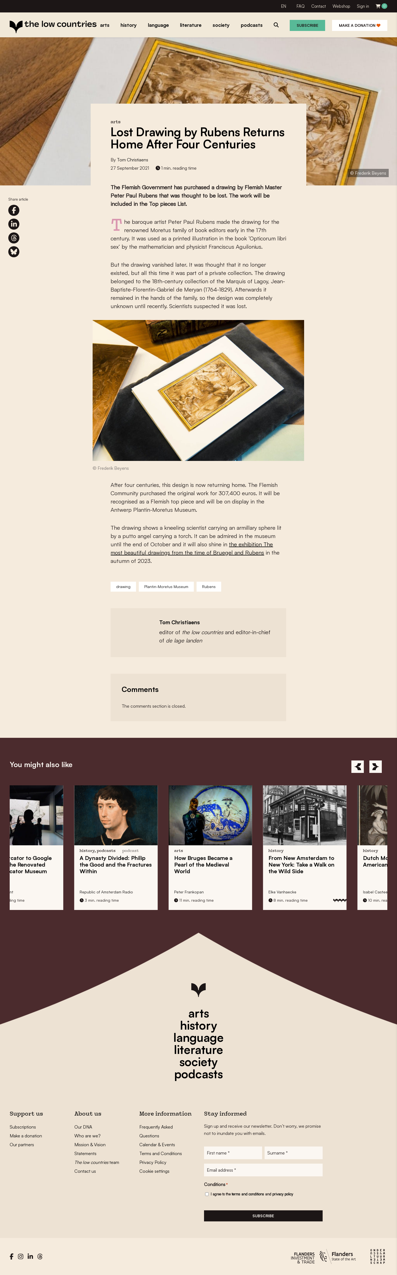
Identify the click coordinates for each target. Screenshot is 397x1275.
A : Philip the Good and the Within (151, 864)
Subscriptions (23, 1127)
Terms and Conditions (160, 1153)
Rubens (209, 586)
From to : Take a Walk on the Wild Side (337, 864)
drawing (123, 586)
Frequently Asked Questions (156, 1131)
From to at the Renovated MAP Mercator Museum (54, 864)
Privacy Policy (152, 1162)
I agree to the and (252, 1194)
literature (198, 1049)
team (96, 1162)
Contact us (85, 1171)
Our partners (22, 1144)
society (198, 1061)
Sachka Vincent (35, 892)
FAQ (301, 6)
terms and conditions (248, 1194)
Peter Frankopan (224, 892)
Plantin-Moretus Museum (166, 586)
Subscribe (307, 25)
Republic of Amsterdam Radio (142, 892)
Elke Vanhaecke (318, 892)
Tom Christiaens (132, 159)
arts (198, 1013)
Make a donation (359, 25)
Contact (318, 6)
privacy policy (282, 1194)
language (198, 1037)
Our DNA (83, 1127)
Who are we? (87, 1135)
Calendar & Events (157, 1144)
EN (283, 6)
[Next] (375, 766)
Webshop (341, 6)
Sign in (363, 6)
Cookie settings (154, 1171)
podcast (166, 851)
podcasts (198, 1074)
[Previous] (357, 766)
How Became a (239, 864)
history (198, 1025)
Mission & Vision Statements (90, 1149)
